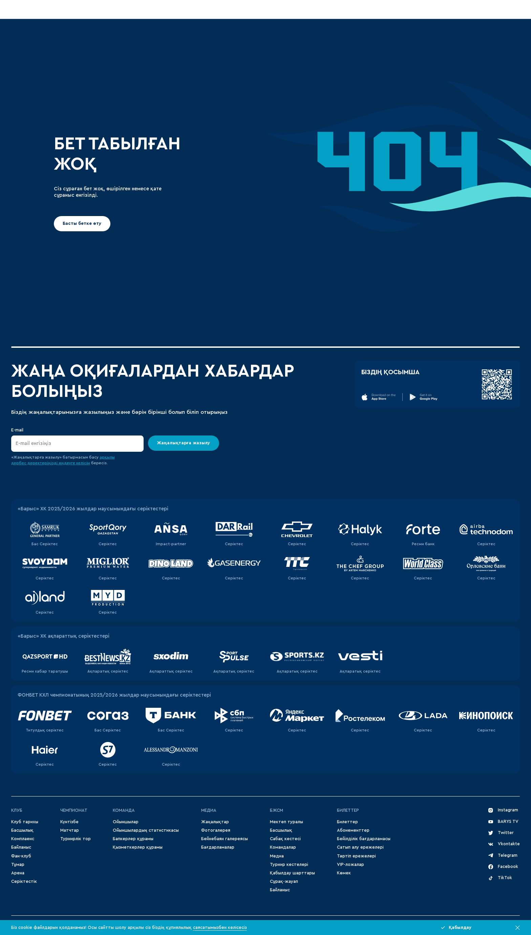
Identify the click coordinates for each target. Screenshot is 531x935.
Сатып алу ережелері (360, 847)
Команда (124, 810)
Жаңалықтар (215, 822)
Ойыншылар (126, 822)
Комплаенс (22, 838)
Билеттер (348, 810)
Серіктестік (24, 881)
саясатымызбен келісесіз (220, 927)
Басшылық (22, 830)
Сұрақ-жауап (284, 881)
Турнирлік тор (75, 838)
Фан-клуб (21, 856)
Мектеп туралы (286, 822)
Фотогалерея (215, 830)
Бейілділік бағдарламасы (363, 838)
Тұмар (17, 864)
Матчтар (69, 830)
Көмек (344, 873)
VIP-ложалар (350, 864)
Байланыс (21, 847)
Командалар (283, 847)
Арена (17, 873)
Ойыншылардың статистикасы (146, 830)
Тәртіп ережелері (356, 856)
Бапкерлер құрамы (133, 838)
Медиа (277, 856)
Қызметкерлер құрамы (138, 847)
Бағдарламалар (217, 847)
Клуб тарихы (24, 822)
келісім (83, 463)
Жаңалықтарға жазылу (183, 443)
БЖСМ (276, 810)
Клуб (16, 810)
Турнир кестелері (289, 864)
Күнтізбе (69, 822)
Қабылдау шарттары (292, 873)
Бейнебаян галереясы (224, 838)
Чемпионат (73, 810)
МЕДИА (208, 810)
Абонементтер (353, 830)
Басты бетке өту (82, 223)
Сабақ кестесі (285, 838)
